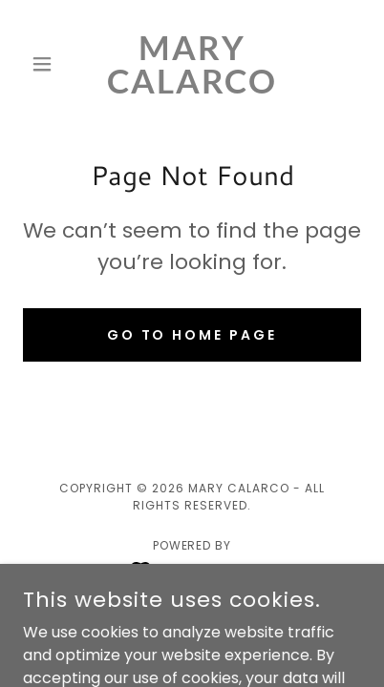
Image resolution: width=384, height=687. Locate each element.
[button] (48, 64)
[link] (192, 64)
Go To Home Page (192, 334)
